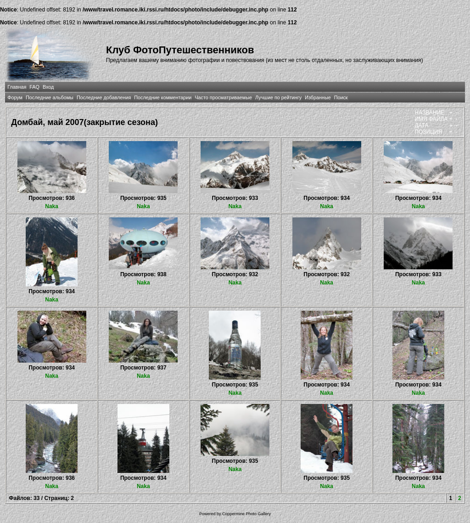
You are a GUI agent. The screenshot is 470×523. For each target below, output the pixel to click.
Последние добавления (104, 97)
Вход (48, 87)
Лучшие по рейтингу (278, 97)
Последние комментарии (162, 97)
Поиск (341, 97)
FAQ (34, 87)
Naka (51, 206)
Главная (16, 87)
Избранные (317, 97)
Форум (14, 97)
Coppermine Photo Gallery (246, 514)
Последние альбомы (49, 97)
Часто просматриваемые (223, 97)
